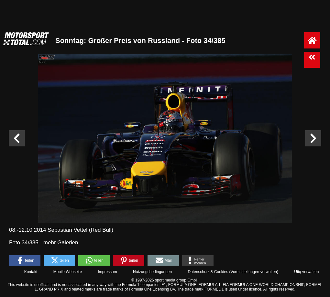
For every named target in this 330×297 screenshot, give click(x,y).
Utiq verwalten (306, 272)
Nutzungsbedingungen (152, 272)
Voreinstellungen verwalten (254, 272)
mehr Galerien (60, 242)
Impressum (107, 272)
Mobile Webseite (67, 272)
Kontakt (31, 272)
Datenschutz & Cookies (208, 272)
